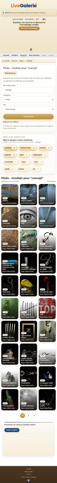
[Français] (44, 19)
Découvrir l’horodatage (29, 28)
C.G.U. (28, 474)
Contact (51, 55)
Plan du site (28, 471)
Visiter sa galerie (12, 430)
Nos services (34, 55)
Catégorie (6, 95)
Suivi (37, 19)
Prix (4, 105)
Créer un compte (17, 19)
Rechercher (28, 117)
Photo (21, 61)
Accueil (6, 55)
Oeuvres (23, 55)
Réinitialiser (10, 73)
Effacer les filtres (11, 122)
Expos (44, 55)
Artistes (15, 55)
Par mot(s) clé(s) (9, 85)
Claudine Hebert (29, 425)
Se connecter (29, 19)
